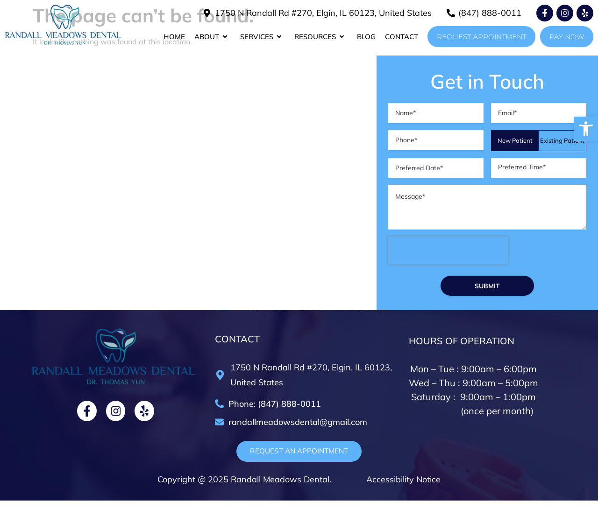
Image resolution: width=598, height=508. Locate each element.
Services (262, 36)
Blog (366, 36)
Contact (401, 36)
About (212, 36)
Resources (321, 36)
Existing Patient (562, 142)
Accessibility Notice (402, 486)
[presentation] (448, 260)
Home (174, 36)
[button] (586, 129)
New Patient (515, 142)
